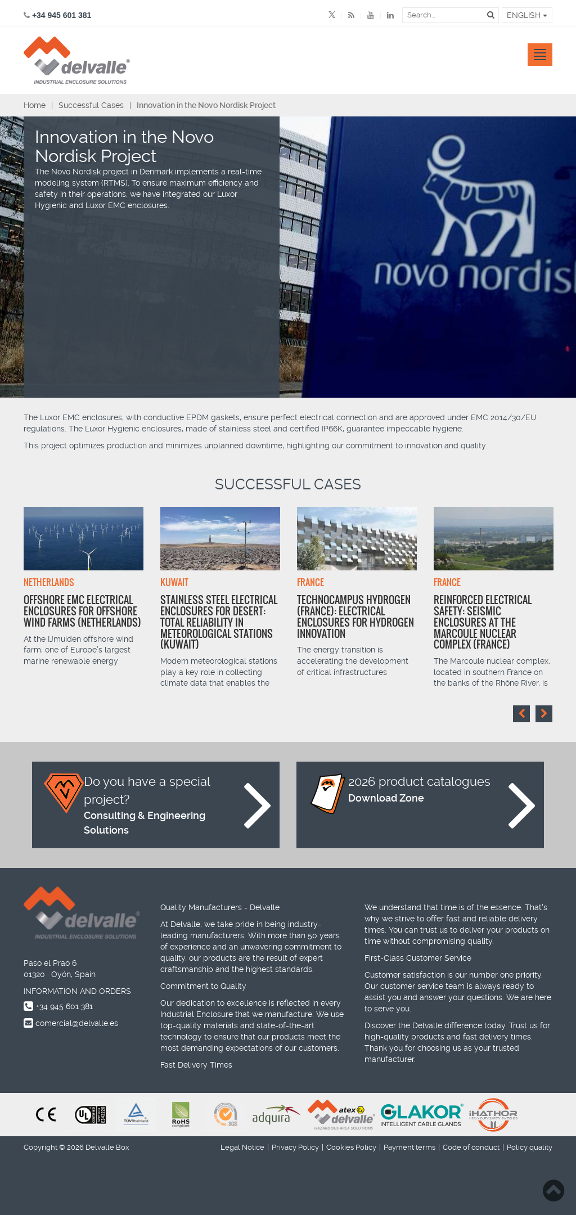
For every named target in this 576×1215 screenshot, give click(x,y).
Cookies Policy (351, 1147)
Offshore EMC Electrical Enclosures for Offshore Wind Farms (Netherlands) (82, 611)
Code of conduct (471, 1147)
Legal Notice (242, 1147)
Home (35, 105)
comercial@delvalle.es (76, 1023)
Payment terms (409, 1147)
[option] (83, 587)
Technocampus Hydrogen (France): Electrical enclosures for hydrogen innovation (355, 616)
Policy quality (529, 1147)
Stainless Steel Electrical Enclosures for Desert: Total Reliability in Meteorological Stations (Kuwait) (218, 622)
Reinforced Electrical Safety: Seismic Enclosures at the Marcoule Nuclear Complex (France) (483, 622)
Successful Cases (91, 105)
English (527, 15)
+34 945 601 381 (64, 1006)
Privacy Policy (295, 1147)
